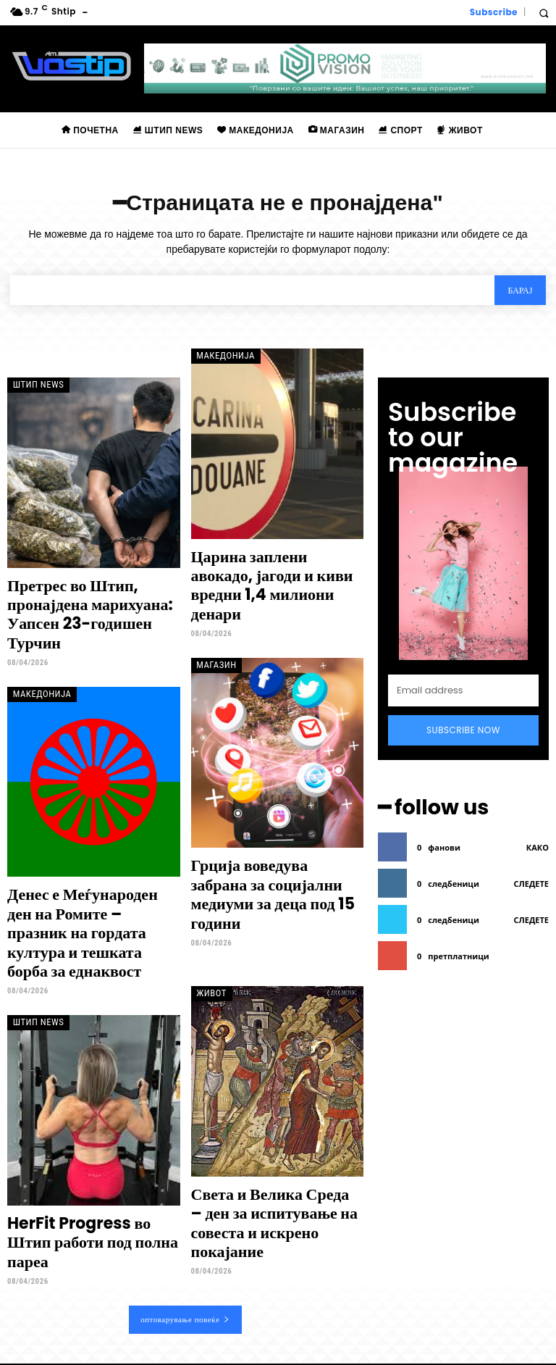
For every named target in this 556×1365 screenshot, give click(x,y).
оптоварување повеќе (185, 1233)
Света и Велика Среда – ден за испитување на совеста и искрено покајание (273, 1147)
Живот (208, 932)
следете (531, 843)
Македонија (220, 357)
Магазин (212, 636)
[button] (543, 12)
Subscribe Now (463, 696)
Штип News (34, 386)
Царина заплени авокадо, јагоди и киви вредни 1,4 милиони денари (265, 573)
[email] (463, 657)
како (537, 806)
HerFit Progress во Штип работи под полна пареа (85, 1169)
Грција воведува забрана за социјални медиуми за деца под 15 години (270, 852)
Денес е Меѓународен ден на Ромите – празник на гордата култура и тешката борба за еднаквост (92, 889)
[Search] (519, 292)
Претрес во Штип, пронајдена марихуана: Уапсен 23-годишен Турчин (89, 602)
